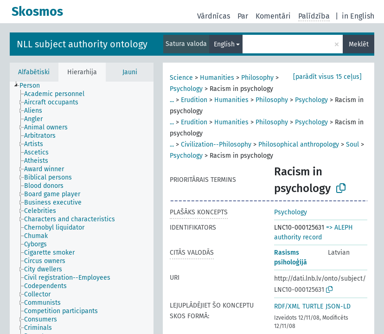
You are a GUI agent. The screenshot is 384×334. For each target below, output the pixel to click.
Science (181, 78)
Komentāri (273, 16)
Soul (352, 144)
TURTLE (312, 306)
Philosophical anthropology (298, 144)
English (224, 44)
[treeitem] (33, 86)
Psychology (186, 89)
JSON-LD (338, 306)
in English (358, 16)
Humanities (217, 78)
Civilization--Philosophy (216, 144)
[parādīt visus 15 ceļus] (327, 77)
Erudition (194, 100)
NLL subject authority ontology (82, 44)
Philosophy (257, 78)
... (172, 100)
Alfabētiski (34, 72)
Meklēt (359, 44)
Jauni (129, 72)
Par (242, 16)
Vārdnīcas (213, 16)
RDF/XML (287, 306)
